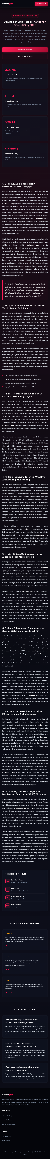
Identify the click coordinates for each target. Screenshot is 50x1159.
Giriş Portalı (41, 3)
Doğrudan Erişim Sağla (25, 50)
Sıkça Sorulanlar (7, 1136)
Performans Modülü (8, 1124)
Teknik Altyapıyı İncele (25, 56)
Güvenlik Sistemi (7, 1120)
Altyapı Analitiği (7, 1116)
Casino (7, 3)
